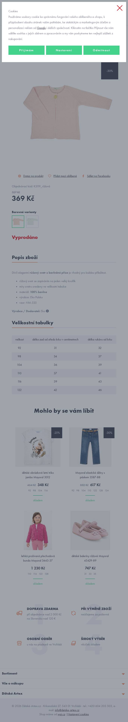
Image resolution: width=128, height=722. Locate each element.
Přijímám (26, 50)
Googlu (41, 28)
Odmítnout (101, 50)
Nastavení (64, 50)
